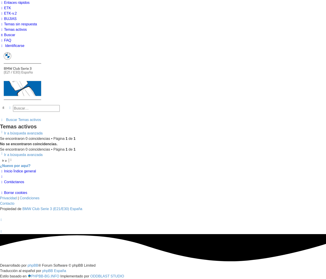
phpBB (33, 265)
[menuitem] (5, 8)
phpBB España (54, 271)
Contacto (7, 203)
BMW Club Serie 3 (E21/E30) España (52, 209)
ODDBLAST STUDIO (107, 276)
